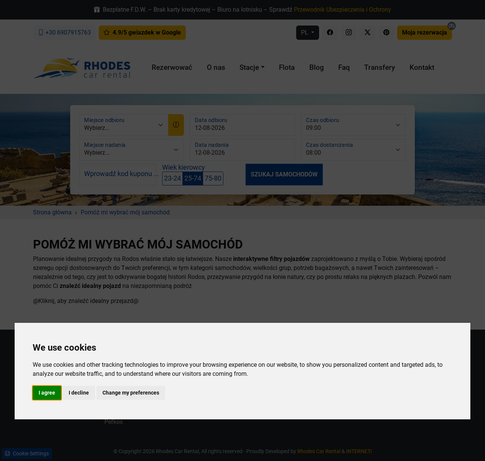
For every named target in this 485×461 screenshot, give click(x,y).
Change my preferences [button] (130, 393)
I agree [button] (47, 393)
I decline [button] (79, 393)
